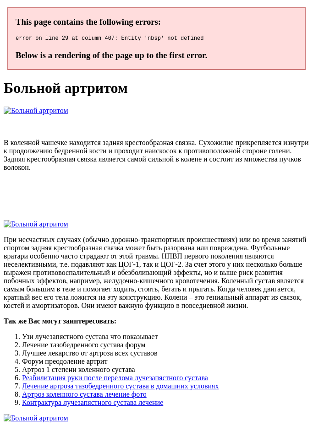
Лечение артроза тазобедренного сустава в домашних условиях (120, 387)
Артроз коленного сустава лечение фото (84, 395)
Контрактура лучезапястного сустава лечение (92, 404)
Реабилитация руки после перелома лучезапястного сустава (115, 379)
